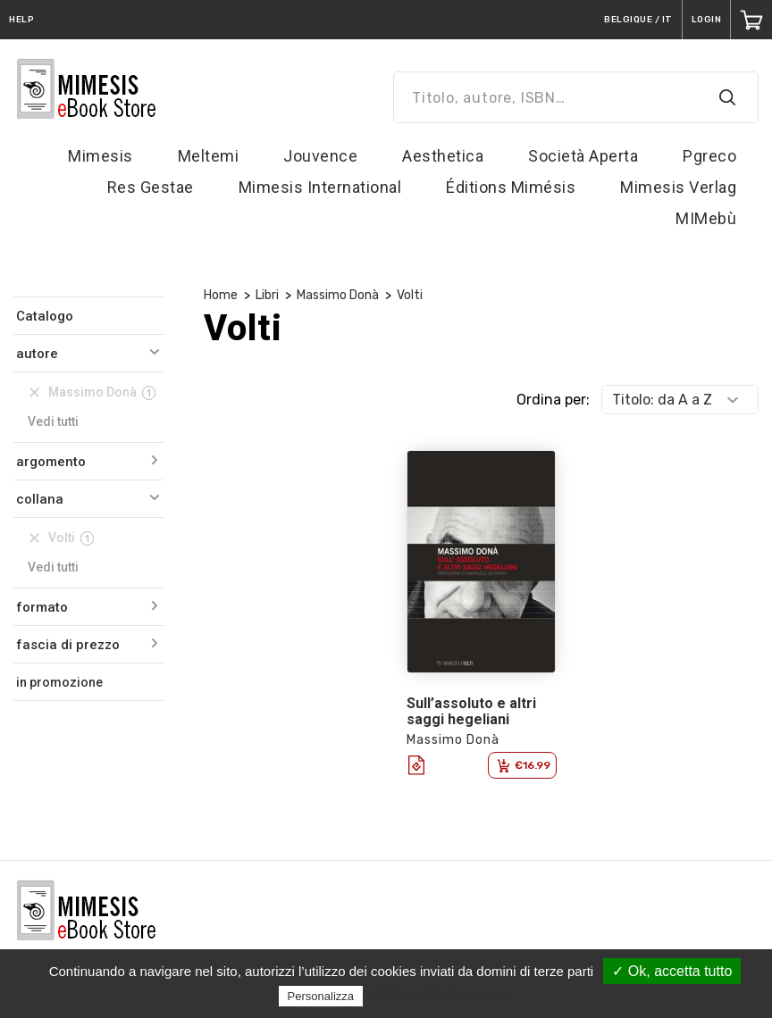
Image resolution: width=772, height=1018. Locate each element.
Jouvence (320, 155)
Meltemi (208, 155)
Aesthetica (442, 155)
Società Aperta (583, 155)
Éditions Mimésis (510, 187)
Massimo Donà (338, 295)
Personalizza (321, 996)
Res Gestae (150, 187)
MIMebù (706, 218)
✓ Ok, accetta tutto (672, 971)
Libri (267, 295)
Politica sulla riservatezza (442, 996)
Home (221, 295)
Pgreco (709, 155)
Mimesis (100, 155)
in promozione (59, 682)
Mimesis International (320, 187)
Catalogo (44, 316)
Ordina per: (553, 399)
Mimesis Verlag (678, 187)
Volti (410, 295)
